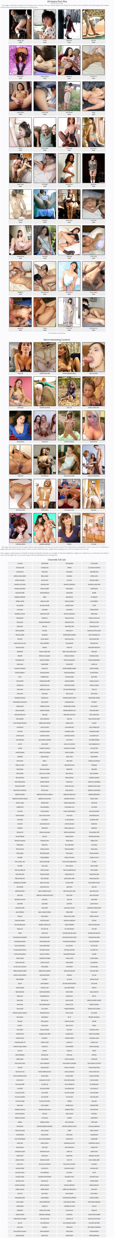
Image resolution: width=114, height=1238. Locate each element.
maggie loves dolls (44, 1034)
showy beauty (20, 1235)
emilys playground (69, 803)
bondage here (20, 660)
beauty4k (44, 635)
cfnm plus (45, 693)
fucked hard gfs (94, 874)
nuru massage (69, 1122)
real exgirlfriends (44, 1202)
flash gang (94, 849)
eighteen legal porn (69, 794)
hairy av (20, 916)
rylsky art (94, 1210)
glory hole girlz (94, 895)
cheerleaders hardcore (20, 702)
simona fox (44, 1235)
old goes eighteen (94, 1126)
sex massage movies (69, 1223)
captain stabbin (69, 681)
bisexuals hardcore (94, 647)
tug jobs (93, 509)
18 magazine (69, 563)
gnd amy (44, 899)
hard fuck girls (44, 920)
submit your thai (45, 372)
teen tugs (20, 406)
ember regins (20, 803)
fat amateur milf (94, 832)
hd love (94, 920)
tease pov (45, 440)
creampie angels (45, 731)
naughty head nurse (45, 1109)
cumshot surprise (44, 748)
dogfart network (94, 777)
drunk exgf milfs (20, 786)
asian (20, 42)
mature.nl (45, 1046)
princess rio (44, 1181)
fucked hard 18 (69, 874)
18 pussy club (20, 567)
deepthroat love (69, 765)
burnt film (94, 677)
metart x (69, 1050)
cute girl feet (94, 748)
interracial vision (45, 975)
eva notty (69, 815)
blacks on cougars (44, 656)
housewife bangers (69, 954)
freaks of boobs (69, 857)
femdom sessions (20, 840)
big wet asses (20, 647)
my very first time (44, 1101)
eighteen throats (69, 798)
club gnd (44, 714)
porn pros (20, 1164)
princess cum (20, 1181)
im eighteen (94, 962)
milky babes (45, 509)
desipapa (94, 765)
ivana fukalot (20, 979)
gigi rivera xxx (44, 887)
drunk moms (44, 786)
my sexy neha (94, 1097)
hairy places (44, 916)
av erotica (20, 609)
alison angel (44, 576)
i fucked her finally (44, 958)
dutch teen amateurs (19, 790)
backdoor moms (20, 614)
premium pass (94, 1176)
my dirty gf (44, 1084)
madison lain (20, 1034)
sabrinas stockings (44, 1214)
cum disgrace (20, 740)
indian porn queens (44, 971)
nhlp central (69, 1113)
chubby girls (20, 706)
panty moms (44, 1143)
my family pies (94, 1084)
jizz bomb (94, 983)
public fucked (45, 1189)
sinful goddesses (94, 1235)
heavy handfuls (69, 924)
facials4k (19, 828)
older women (94, 1130)
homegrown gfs (44, 937)
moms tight (44, 1076)
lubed (94, 1025)
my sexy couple (69, 1092)
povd (94, 1172)
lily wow (20, 1021)
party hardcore (69, 1147)
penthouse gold (20, 1151)
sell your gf (69, 1218)
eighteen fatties (20, 794)
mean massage (94, 1046)
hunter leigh (20, 958)
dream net (69, 782)
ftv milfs (20, 866)
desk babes (19, 769)
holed (20, 933)
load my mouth (69, 1021)
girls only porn (94, 891)
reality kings (20, 1206)
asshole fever (69, 605)
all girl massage (20, 580)
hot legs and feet (69, 950)
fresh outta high (45, 861)
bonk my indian (44, 660)
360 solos (45, 572)
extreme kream (69, 824)
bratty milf (69, 664)
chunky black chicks (69, 706)
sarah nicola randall (94, 1214)
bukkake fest (44, 677)
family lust (45, 828)
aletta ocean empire (20, 576)
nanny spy (20, 1105)
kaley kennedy (20, 992)
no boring (45, 1118)
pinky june (45, 1155)
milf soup (69, 1055)
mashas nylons (69, 1038)
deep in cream (20, 765)
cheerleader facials (94, 698)
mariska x (45, 1038)
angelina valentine (45, 543)
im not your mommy (20, 966)
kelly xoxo (20, 996)
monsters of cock (44, 1080)
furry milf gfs (45, 878)
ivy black (44, 979)
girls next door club (69, 891)
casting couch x (94, 681)
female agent (69, 836)
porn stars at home (69, 1164)
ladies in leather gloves (94, 1000)
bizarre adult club (93, 406)
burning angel (69, 677)
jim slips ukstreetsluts (69, 983)
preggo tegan (20, 1176)
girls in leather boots (44, 891)
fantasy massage (44, 832)
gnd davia (94, 899)
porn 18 (69, 406)
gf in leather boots (94, 882)
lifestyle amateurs (94, 1017)
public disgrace (94, 1185)
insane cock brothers (20, 975)
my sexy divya (94, 1092)
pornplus (94, 1164)
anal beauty (94, 588)
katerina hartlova (44, 992)
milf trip (94, 1055)
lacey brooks (69, 1000)
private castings (69, 440)
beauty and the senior (94, 630)
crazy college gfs (94, 727)
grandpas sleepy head (94, 908)
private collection (69, 1185)
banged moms (69, 622)
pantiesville (94, 1139)
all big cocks (94, 576)
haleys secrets (94, 916)
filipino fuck (94, 840)
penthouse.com (44, 1151)
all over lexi (44, 580)
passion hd (94, 1147)
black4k (20, 656)
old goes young (20, 1130)
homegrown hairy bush (69, 937)
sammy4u (69, 1214)
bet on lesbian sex (94, 635)
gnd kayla (45, 903)
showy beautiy (94, 1231)
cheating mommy (20, 698)
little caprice (44, 1021)
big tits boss (94, 643)
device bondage (44, 769)
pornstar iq (44, 1168)
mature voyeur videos (20, 1046)
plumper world (44, 1160)
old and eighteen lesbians (44, 1126)
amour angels (45, 588)
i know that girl (19, 962)
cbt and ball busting (69, 689)
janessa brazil (94, 979)
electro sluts (94, 798)
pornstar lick (94, 1168)
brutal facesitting (69, 672)
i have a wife (69, 958)
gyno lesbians (20, 912)
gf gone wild (69, 882)
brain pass (20, 664)
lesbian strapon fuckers (20, 1013)
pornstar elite (20, 1168)
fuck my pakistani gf (69, 870)
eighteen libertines (94, 794)
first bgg (94, 845)
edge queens (69, 790)
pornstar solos (19, 1172)
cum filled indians (94, 740)
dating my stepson (94, 761)
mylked (69, 1101)
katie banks (69, 992)
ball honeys (19, 618)
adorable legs (94, 572)
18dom (69, 543)
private (69, 1181)
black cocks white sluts (69, 651)
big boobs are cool (20, 643)
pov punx (69, 1172)
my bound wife (19, 1084)
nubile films (94, 1118)
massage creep (94, 1038)
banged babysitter (44, 622)
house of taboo (44, 954)
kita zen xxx (44, 1000)
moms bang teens (94, 1067)
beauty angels (20, 635)
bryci (19, 677)
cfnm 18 (94, 689)
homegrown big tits (94, 933)
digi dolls (94, 769)
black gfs (20, 475)
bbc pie (44, 626)
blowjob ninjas (94, 656)
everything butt (94, 815)
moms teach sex (94, 1071)
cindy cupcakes (19, 710)
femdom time (45, 840)
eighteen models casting (19, 798)
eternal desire (20, 815)
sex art (20, 1223)
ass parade (19, 605)
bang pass (20, 622)
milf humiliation (19, 1055)
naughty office (69, 1109)
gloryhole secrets (20, 899)
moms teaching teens (19, 1076)
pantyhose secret (69, 1143)
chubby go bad (44, 706)
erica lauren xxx (69, 509)
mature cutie (45, 1042)
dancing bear (45, 756)
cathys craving (94, 685)
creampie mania (94, 731)
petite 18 (69, 1151)
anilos (44, 597)
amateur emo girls (20, 584)
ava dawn (45, 609)
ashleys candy (20, 601)
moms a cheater (69, 1067)
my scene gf (94, 1088)
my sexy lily (69, 1097)
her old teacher (69, 929)
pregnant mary (69, 1176)
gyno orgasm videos (44, 912)
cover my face (44, 727)
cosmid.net (20, 727)
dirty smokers (94, 773)
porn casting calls (94, 1160)
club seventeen (44, 719)
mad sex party (94, 1029)
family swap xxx (69, 828)
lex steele (94, 1013)
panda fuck (69, 1139)
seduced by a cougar (20, 1218)
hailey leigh (69, 912)
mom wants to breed (94, 1063)
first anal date (69, 845)
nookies (69, 1118)
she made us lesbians (94, 1227)
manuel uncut (20, 1038)
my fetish (20, 1088)
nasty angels (44, 1105)
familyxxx (94, 828)
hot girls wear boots (20, 950)
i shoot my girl (44, 962)
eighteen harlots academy (45, 794)
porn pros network (44, 1164)
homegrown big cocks (69, 933)
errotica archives (45, 406)
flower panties (94, 853)
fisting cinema (44, 849)
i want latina (69, 962)
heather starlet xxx (44, 924)
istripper (69, 975)
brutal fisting (94, 672)
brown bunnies (44, 672)
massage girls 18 (20, 1042)
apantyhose (69, 597)
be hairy (44, 630)
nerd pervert (94, 1109)
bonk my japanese (69, 660)
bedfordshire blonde (69, 635)
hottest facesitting (20, 954)
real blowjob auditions (69, 1197)
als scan (69, 580)
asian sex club (44, 601)
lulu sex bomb (44, 1029)
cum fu (20, 744)
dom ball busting (20, 782)
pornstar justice (69, 1168)
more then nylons (69, 1080)
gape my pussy (44, 882)
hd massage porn (20, 924)
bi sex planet (45, 639)
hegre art (20, 929)
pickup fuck (19, 1155)
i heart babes (94, 958)
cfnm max (20, 693)
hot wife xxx (45, 475)
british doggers (20, 672)
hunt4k (94, 954)
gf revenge (20, 887)
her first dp (44, 929)
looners (20, 1025)
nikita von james (20, 1118)
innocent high (94, 971)
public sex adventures (69, 1189)
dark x (45, 761)
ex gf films (44, 819)
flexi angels (19, 853)
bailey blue (94, 614)
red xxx (94, 1206)
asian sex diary (69, 601)
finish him (45, 845)
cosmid (94, 723)
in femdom (69, 966)
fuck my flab (94, 866)
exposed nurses (44, 824)
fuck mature (69, 866)
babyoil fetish (94, 609)
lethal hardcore (44, 1013)
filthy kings (20, 845)
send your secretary (94, 1218)
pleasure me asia (94, 1155)
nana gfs (20, 372)
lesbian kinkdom (69, 1008)
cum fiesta (69, 740)
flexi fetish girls (44, 853)
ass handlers (94, 601)
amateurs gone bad (94, 584)
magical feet (69, 1034)
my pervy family (44, 1088)
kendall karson (44, 996)
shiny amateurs (44, 1231)
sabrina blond (20, 1214)
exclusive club (94, 819)
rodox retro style (44, 1210)
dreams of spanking (94, 782)
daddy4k (20, 756)
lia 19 (69, 1017)
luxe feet (69, 1029)
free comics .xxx (20, 861)
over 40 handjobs (20, 1139)
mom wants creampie (69, 1063)
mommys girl (45, 1067)
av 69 (94, 605)
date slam (69, 761)
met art (20, 1050)
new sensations (20, 1113)
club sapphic (20, 719)
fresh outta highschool (69, 861)
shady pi (44, 1227)
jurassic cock (44, 987)
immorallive (44, 966)
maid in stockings (94, 1034)
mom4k (20, 1067)
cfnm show (94, 693)
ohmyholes (20, 1126)
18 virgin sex (44, 567)
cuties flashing (20, 752)
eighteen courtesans (94, 790)
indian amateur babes (20, 971)
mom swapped (44, 1063)
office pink (94, 1122)
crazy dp (20, 731)
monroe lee (93, 440)
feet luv (44, 836)
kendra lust (69, 996)
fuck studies (94, 870)
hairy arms (94, 912)
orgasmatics (94, 1134)
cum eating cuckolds (44, 740)
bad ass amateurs (69, 614)
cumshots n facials (69, 748)
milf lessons (44, 1055)
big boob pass (69, 639)
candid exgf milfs (44, 681)
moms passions (69, 1071)
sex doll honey (44, 1223)
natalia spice (69, 1105)
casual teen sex (44, 685)
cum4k (20, 748)
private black (94, 1181)
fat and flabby (20, 836)
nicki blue (94, 1113)
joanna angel (20, 987)
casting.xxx (19, 685)
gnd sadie (45, 908)
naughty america (20, 1109)
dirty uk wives (20, 777)
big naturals (69, 643)
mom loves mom (20, 1063)
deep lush (45, 765)
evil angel (20, 819)
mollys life (94, 1059)
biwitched (20, 651)
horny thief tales (45, 945)
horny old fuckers (20, 945)
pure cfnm (45, 1193)
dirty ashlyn (19, 773)
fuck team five (20, 874)
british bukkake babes (69, 372)
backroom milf (44, 614)
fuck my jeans (93, 372)
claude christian (44, 710)
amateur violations (69, 584)
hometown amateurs (69, 941)
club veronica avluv (94, 719)
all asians (69, 576)
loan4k (94, 1021)
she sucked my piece (20, 1231)
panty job (20, 1143)
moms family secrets (44, 1071)
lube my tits (69, 1025)
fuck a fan (45, 866)
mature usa (94, 1042)
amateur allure (94, 580)
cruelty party (20, 735)
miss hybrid (44, 1059)
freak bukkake (44, 857)
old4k (69, 1130)
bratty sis (94, 664)
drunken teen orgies (94, 786)
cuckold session (44, 735)
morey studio (94, 1080)
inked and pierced (69, 971)
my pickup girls (69, 1088)
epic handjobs (44, 807)
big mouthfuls (44, 643)
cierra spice (94, 706)
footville (20, 857)
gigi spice (69, 887)
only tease (69, 1134)
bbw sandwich (20, 630)
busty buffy (19, 681)
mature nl (69, 1042)
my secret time (19, 1092)
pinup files (69, 1155)
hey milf (94, 929)
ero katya (94, 807)
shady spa (69, 1227)
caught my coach (44, 689)
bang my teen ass (94, 618)
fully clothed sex (20, 878)
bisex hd (69, 647)
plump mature (20, 1160)
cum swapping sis (94, 744)
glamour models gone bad (45, 895)
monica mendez (94, 1076)
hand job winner (20, 920)
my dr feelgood (69, 1084)
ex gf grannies (69, 819)
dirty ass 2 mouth (44, 773)
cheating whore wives (69, 698)
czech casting (94, 752)
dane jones (69, 756)
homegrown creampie (20, 937)
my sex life (44, 1092)
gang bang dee (94, 878)
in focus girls (94, 966)
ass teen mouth (44, 605)
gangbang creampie (20, 882)
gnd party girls (19, 908)
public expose (20, 1189)
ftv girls (94, 861)
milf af (94, 1050)
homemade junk (45, 941)
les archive (45, 1008)
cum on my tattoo (69, 744)
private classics (44, 1185)
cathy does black (69, 685)
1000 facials (44, 563)
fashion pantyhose (69, 832)
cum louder (44, 744)
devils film (69, 769)
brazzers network (20, 668)
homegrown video (94, 937)
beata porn (69, 630)
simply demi (69, 1235)
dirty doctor (69, 773)
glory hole (69, 895)
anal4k (94, 593)
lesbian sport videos (94, 1008)
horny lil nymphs (94, 941)
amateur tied (45, 584)
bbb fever (20, 626)
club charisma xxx (19, 714)
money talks (69, 1076)
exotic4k (19, 824)
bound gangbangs (94, 660)
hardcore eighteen (69, 920)
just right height (69, 987)
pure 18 (20, 1193)
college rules (69, 723)
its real (94, 975)
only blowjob (20, 1134)
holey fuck (45, 933)
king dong (20, 1000)
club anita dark (94, 710)
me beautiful (69, 1046)
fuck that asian (44, 874)
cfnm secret (69, 693)
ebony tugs (44, 790)
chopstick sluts (69, 702)
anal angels (69, 588)
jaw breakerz (45, 983)
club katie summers (69, 714)
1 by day (93, 543)
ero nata (20, 811)
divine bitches (69, 777)
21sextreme (20, 572)
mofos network (69, 1059)
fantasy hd (20, 832)
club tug (69, 719)
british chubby (94, 668)
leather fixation (94, 1004)
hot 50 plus (69, 945)
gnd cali (69, 899)
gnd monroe (94, 903)
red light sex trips (69, 1206)
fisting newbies (69, 849)
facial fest (94, 824)
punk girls (94, 1189)
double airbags (44, 782)
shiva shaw (69, 1231)
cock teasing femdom (19, 723)
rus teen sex (69, 1210)
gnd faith (20, 903)
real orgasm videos (69, 1202)
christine (94, 702)
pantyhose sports (94, 1143)
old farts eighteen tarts (69, 1126)
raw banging (44, 1197)
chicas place (20, 440)
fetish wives (69, 840)
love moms (44, 1025)
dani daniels (94, 756)
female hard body (94, 836)
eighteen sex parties (44, 798)
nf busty (44, 1113)
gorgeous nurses (69, 908)
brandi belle (44, 664)
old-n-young (44, 1130)
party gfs (44, 1147)
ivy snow (69, 979)
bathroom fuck (94, 622)
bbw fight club (69, 626)
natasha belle (94, 1105)
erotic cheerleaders (69, 811)
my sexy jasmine (20, 1097)
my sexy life (44, 1097)
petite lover (94, 1151)
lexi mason (20, 1017)
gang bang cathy (69, 878)
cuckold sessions (69, 735)
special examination (93, 475)
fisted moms (20, 849)
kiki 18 (94, 996)
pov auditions (45, 1172)
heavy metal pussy (94, 924)
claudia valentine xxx (69, 710)
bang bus (44, 618)
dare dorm (20, 761)
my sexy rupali (20, 1101)
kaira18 (94, 987)
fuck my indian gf (20, 870)
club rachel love (94, 714)
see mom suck (44, 1218)
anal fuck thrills (20, 509)
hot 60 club (94, 945)
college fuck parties (45, 723)
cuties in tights (69, 752)
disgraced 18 (45, 777)
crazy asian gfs (69, 727)
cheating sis (44, 698)
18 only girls (94, 563)
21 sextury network (94, 567)
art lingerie (94, 597)
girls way (20, 895)
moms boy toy (19, 1071)
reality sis (44, 1206)
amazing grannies (20, 588)
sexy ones (20, 1227)
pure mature (69, 1193)
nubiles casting (44, 1122)
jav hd (20, 983)
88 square (69, 572)
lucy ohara (20, 1029)
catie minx (20, 689)
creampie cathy (69, 731)
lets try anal (69, 1013)
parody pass (20, 1147)
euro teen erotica (44, 815)
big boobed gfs (94, 639)
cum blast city (94, 735)
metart (45, 1050)
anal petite (69, 593)
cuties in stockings (44, 752)
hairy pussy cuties (69, 475)
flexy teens (69, 853)
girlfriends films (20, 891)
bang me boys (69, 618)
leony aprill (20, 1008)
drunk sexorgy (69, 786)
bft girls (20, 639)
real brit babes (94, 1197)
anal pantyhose (44, 593)
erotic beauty (45, 811)
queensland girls (20, 1197)
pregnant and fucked (44, 1176)
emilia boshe (44, 803)
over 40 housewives (45, 1139)
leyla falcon (44, 1017)
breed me (45, 668)
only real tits (44, 1134)
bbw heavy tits (94, 626)
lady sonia (20, 1004)
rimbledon (20, 1210)
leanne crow (69, 1004)
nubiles (20, 1122)
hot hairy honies (44, 950)
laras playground (44, 1004)
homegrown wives (19, 941)
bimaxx (44, 647)
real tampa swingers (94, 1202)
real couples (20, 1202)
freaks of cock (94, 857)
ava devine (69, 609)
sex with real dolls (94, 1223)
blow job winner (69, 656)
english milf (19, 807)
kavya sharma (94, 992)
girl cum (94, 887)
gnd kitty (69, 903)
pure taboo (94, 1193)
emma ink (94, 803)
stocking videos (20, 543)
